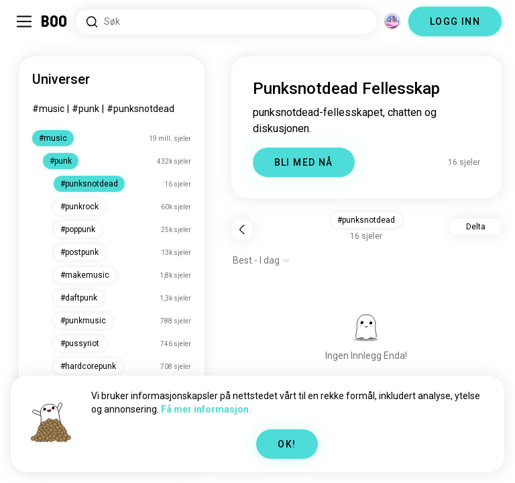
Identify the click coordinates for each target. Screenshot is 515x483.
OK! (287, 444)
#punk (85, 108)
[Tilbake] (242, 229)
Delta (475, 226)
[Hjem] (55, 21)
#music (48, 108)
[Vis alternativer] (261, 260)
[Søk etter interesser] (226, 21)
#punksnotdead (140, 108)
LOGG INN (455, 21)
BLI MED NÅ (303, 162)
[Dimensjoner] (392, 21)
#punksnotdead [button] (366, 220)
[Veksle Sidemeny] (24, 21)
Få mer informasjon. (206, 409)
